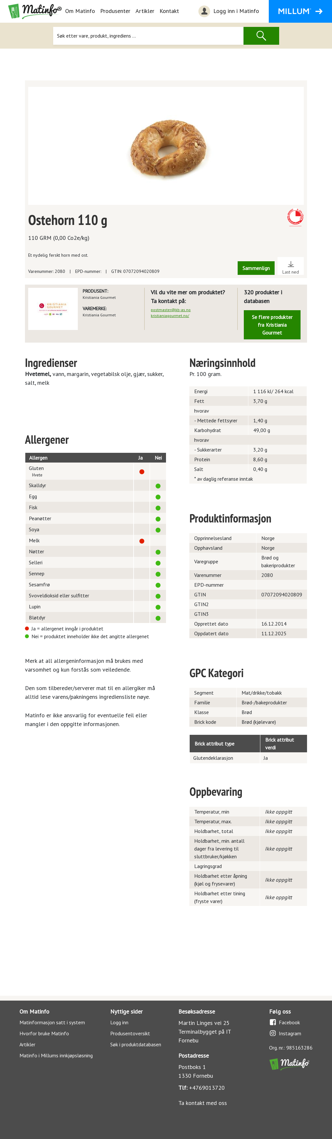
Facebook (284, 1022)
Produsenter (115, 11)
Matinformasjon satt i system (52, 1022)
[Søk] (148, 36)
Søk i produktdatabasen (135, 1044)
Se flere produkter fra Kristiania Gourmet (272, 325)
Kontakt (169, 11)
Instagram (285, 1033)
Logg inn (119, 1022)
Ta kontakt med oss (202, 1103)
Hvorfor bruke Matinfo (44, 1033)
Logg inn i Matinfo (228, 11)
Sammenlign (256, 268)
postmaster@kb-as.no (171, 309)
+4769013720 (207, 1087)
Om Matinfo (80, 11)
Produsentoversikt (130, 1033)
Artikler (145, 11)
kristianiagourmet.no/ (170, 315)
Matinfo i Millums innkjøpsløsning (56, 1055)
